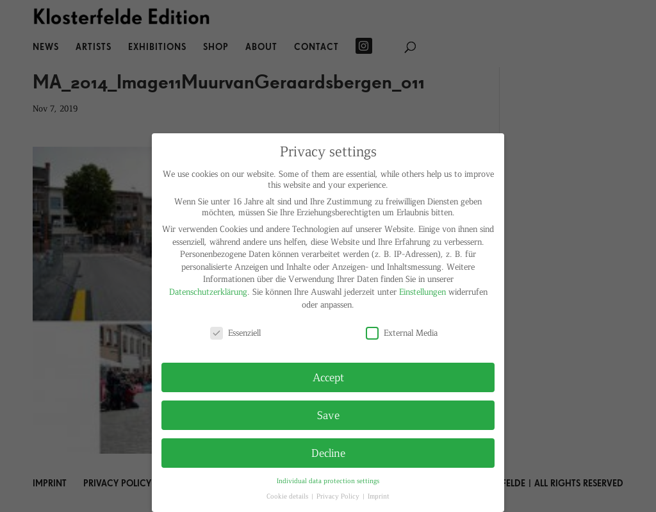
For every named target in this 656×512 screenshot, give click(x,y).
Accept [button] (328, 377)
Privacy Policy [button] (338, 495)
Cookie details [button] (288, 495)
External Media (402, 332)
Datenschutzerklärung (208, 291)
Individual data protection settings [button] (328, 480)
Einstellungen (422, 291)
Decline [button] (328, 452)
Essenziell (235, 332)
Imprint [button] (379, 495)
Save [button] (328, 415)
